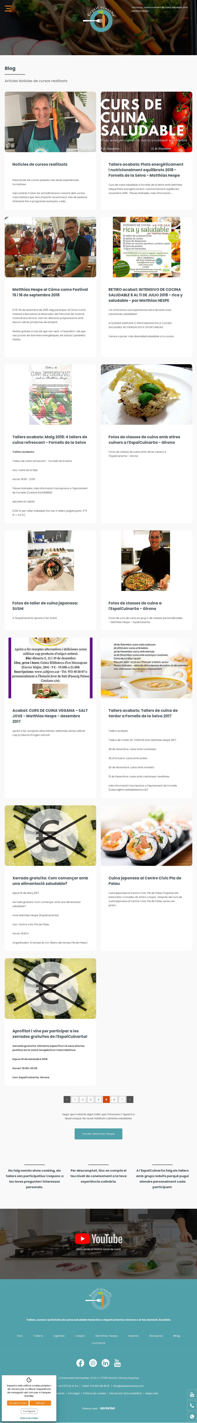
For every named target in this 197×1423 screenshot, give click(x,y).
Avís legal (74, 1394)
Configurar (29, 1411)
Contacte (98, 1343)
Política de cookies (94, 1394)
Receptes (156, 1336)
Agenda (59, 1336)
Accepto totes (18, 1403)
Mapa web (151, 1394)
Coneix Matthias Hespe (98, 1134)
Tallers (38, 1336)
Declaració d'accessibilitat (125, 1394)
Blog (177, 1336)
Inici (20, 1336)
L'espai (80, 1336)
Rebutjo (40, 1403)
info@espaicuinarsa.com (128, 1386)
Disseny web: (98, 1409)
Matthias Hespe (107, 1336)
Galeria (133, 1336)
